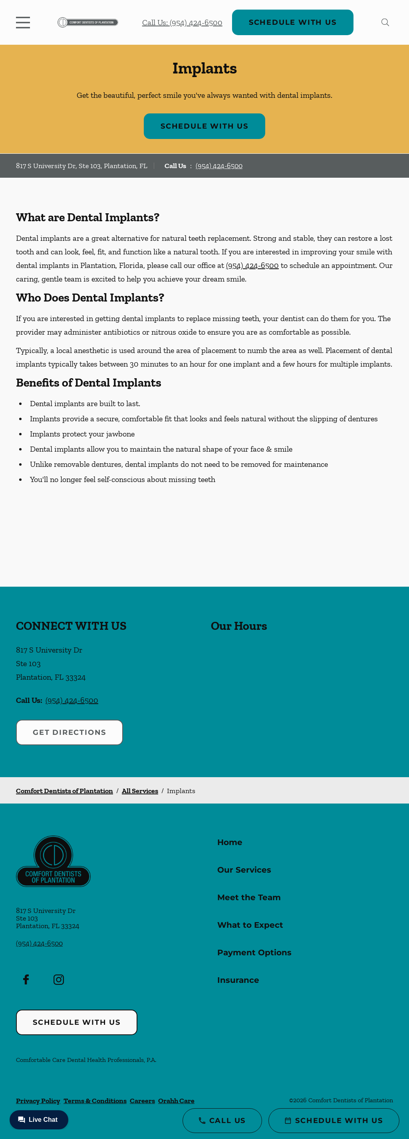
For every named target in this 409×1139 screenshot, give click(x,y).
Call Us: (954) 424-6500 (182, 22)
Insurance (238, 980)
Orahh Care (176, 1100)
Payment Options (254, 952)
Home (229, 842)
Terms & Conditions (95, 1100)
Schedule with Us (293, 22)
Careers (142, 1100)
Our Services (244, 870)
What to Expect (250, 925)
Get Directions (69, 732)
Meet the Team (249, 897)
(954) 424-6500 (219, 165)
